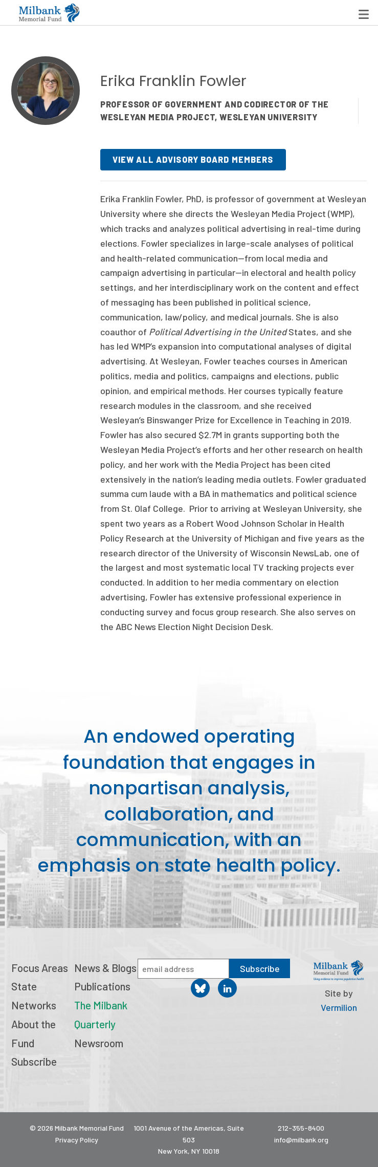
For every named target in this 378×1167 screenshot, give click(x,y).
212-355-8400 (301, 1127)
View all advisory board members (193, 159)
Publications (102, 986)
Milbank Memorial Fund (49, 13)
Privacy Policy (76, 1139)
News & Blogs (105, 967)
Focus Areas (39, 967)
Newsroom (98, 1042)
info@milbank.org (301, 1139)
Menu (363, 14)
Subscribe (34, 1061)
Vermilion (339, 1007)
